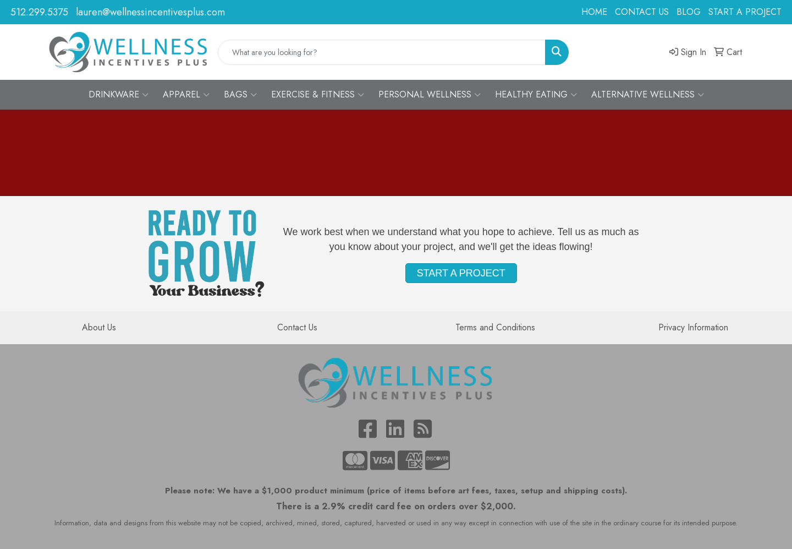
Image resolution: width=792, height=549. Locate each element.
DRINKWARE (118, 94)
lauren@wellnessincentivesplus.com (150, 12)
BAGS (240, 94)
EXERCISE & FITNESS (317, 94)
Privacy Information (693, 327)
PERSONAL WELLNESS (429, 94)
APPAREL (186, 94)
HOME (594, 12)
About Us (99, 327)
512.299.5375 (39, 12)
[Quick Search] (382, 52)
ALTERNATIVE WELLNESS (647, 94)
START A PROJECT (745, 12)
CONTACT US (642, 12)
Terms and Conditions (495, 327)
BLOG (688, 12)
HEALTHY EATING (536, 94)
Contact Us (297, 327)
